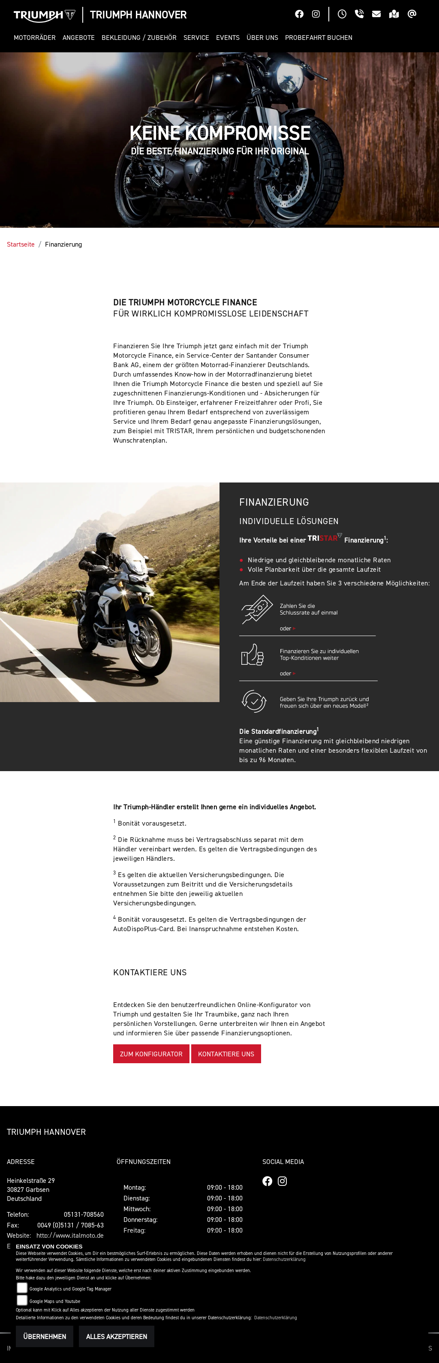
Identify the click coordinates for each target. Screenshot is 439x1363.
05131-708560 (84, 1214)
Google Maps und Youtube (55, 1301)
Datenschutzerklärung (284, 1259)
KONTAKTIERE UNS (226, 1053)
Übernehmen (44, 1336)
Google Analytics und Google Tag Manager (70, 1289)
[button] (36, 37)
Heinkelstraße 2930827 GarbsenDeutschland (31, 1189)
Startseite (21, 244)
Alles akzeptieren (116, 1336)
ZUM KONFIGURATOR (151, 1053)
